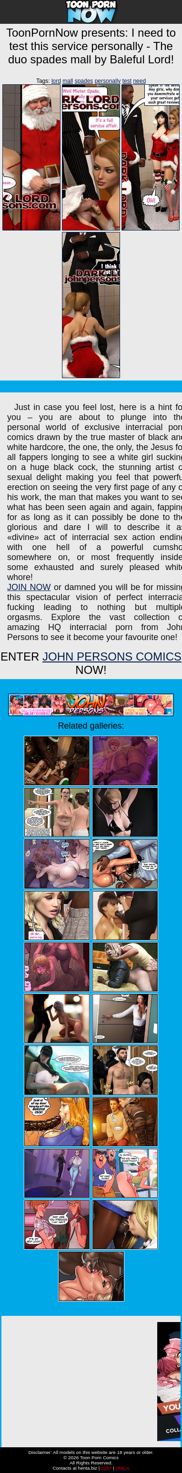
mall (67, 81)
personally (108, 81)
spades (84, 81)
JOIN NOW (29, 587)
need (139, 81)
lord (56, 81)
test (126, 81)
